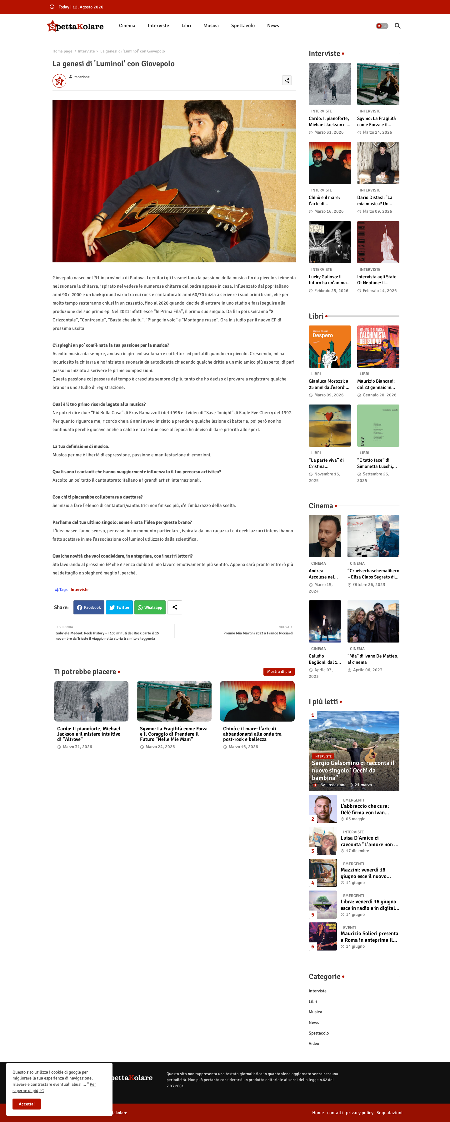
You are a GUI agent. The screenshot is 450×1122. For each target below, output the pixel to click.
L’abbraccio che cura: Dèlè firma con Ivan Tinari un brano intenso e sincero (369, 809)
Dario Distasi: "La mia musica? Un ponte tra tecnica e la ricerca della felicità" (378, 201)
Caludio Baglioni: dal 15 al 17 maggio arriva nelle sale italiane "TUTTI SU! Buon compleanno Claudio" (325, 659)
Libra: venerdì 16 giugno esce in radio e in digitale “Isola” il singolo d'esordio (369, 905)
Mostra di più (279, 671)
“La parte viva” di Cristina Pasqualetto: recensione (326, 463)
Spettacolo (243, 25)
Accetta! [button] (27, 1104)
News (273, 25)
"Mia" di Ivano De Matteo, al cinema (373, 659)
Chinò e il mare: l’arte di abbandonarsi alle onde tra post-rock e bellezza (252, 734)
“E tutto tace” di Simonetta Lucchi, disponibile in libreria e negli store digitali (377, 463)
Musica (211, 25)
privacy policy (359, 1112)
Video (314, 1043)
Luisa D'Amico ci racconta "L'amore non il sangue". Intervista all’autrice (369, 841)
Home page (62, 51)
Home (318, 1112)
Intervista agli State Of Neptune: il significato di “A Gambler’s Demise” (377, 280)
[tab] (127, 25)
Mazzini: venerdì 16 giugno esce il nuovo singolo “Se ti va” (364, 873)
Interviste (158, 25)
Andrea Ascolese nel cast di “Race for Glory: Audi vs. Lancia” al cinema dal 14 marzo (323, 574)
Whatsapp (153, 607)
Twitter (123, 607)
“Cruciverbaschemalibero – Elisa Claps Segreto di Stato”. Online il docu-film (373, 574)
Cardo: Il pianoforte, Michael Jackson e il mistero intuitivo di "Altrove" (88, 734)
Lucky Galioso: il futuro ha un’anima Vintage (328, 280)
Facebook (92, 607)
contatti (335, 1112)
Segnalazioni (389, 1112)
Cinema (127, 25)
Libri (186, 25)
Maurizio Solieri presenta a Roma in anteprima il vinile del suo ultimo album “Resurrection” (369, 937)
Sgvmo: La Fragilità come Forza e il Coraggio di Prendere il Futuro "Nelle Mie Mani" (174, 734)
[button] (382, 26)
